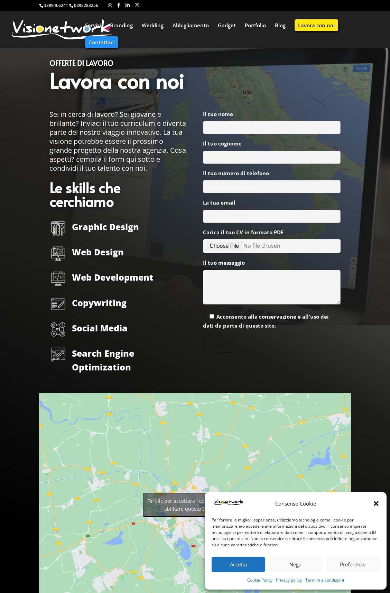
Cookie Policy (259, 580)
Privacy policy (289, 580)
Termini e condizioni (324, 580)
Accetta (238, 564)
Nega (295, 564)
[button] (376, 503)
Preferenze (352, 564)
